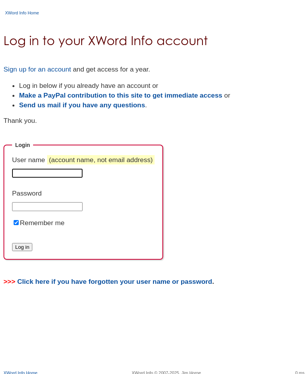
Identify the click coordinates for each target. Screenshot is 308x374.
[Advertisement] (154, 344)
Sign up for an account (37, 69)
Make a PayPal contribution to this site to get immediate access (120, 95)
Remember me (42, 223)
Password (27, 193)
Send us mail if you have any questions (82, 105)
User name (83, 159)
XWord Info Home (22, 12)
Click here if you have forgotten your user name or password (114, 281)
